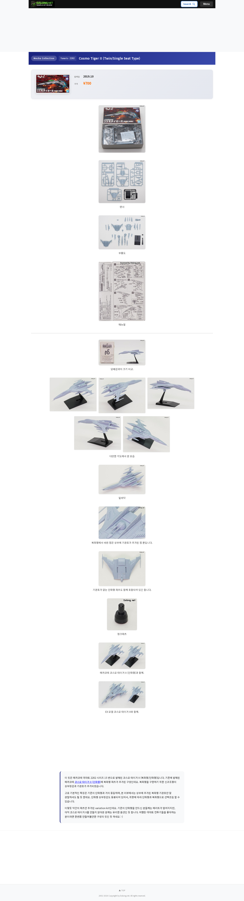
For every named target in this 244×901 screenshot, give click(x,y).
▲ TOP (122, 890)
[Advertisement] (122, 30)
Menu (206, 4)
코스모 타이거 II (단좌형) (88, 782)
